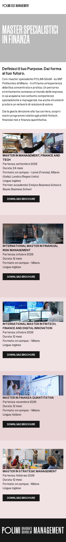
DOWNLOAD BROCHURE (21, 276)
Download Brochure (21, 198)
